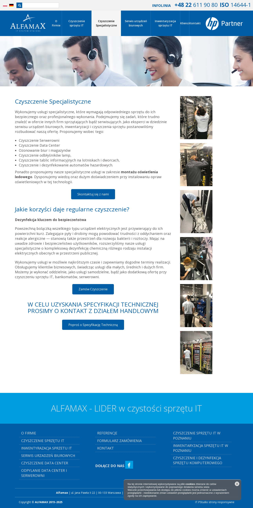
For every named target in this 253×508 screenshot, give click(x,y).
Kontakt (195, 23)
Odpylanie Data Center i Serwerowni (44, 473)
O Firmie (56, 23)
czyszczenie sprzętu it (42, 440)
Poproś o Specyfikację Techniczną (93, 325)
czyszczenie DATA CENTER (44, 463)
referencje (107, 433)
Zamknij (237, 484)
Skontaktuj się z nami (93, 194)
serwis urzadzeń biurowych (48, 455)
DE (9, 5)
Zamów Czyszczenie (93, 289)
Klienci (184, 23)
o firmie (28, 433)
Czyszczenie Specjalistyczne (106, 23)
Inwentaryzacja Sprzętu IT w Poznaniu (200, 448)
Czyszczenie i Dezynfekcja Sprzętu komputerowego (197, 460)
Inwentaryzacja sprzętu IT (165, 23)
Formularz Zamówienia (119, 440)
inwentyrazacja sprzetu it (46, 448)
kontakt (105, 448)
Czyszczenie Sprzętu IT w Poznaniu (196, 435)
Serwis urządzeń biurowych (136, 23)
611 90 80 (196, 4)
